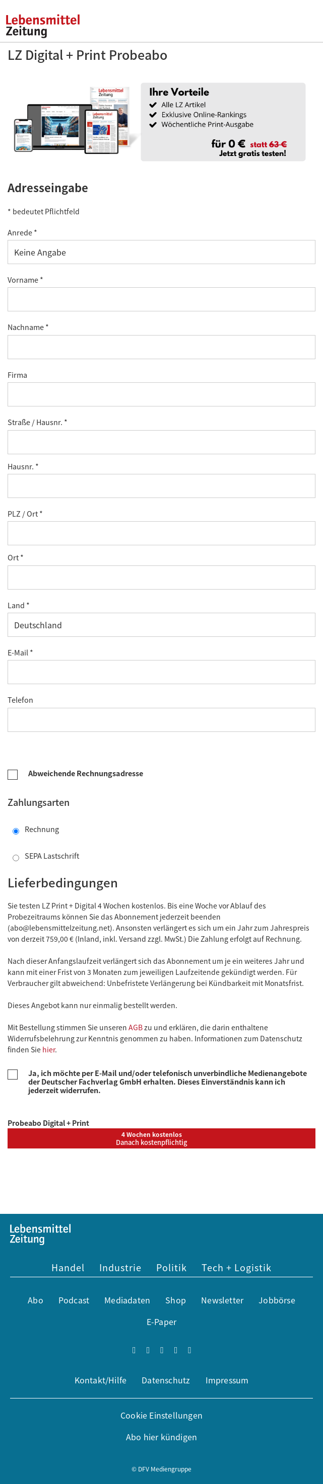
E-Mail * (20, 652)
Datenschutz (166, 1380)
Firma (19, 374)
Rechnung (36, 829)
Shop (175, 1300)
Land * (19, 605)
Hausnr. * (23, 466)
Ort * (16, 557)
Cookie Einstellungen (161, 1415)
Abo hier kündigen (161, 1437)
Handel (68, 1267)
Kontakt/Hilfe (101, 1380)
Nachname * (28, 326)
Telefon (22, 699)
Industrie (120, 1267)
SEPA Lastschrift (46, 855)
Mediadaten (127, 1300)
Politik (171, 1267)
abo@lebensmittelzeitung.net (60, 928)
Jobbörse (277, 1300)
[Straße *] (161, 442)
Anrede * (22, 232)
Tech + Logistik (237, 1267)
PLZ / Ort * (25, 513)
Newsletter (222, 1300)
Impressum (227, 1380)
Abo (35, 1300)
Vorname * (25, 279)
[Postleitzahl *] (161, 533)
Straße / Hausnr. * (38, 422)
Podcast (73, 1300)
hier (48, 1049)
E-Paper (161, 1321)
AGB (135, 1027)
